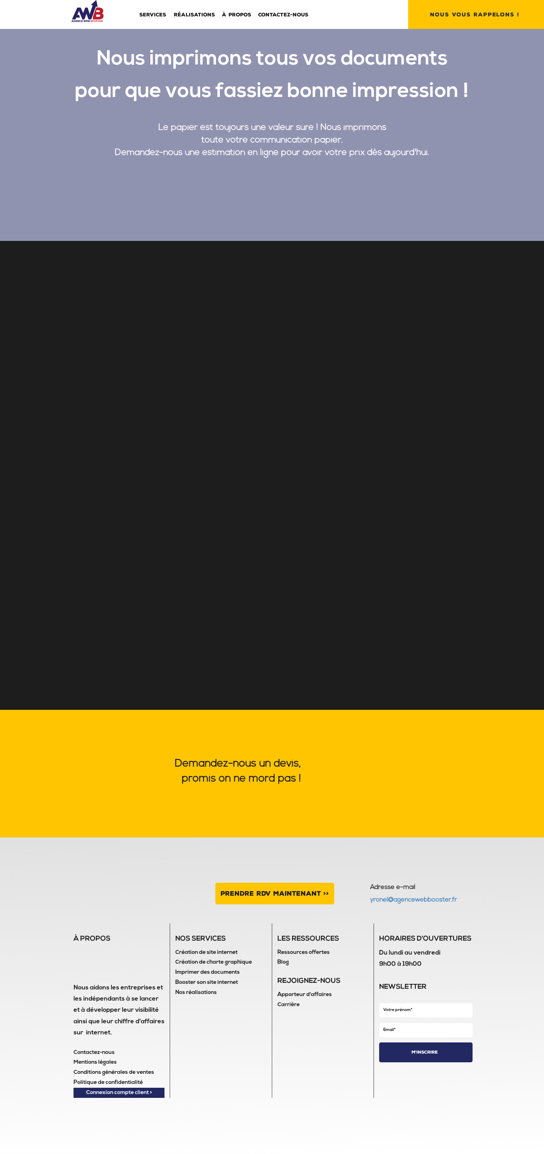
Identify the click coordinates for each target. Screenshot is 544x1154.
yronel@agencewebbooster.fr (413, 900)
